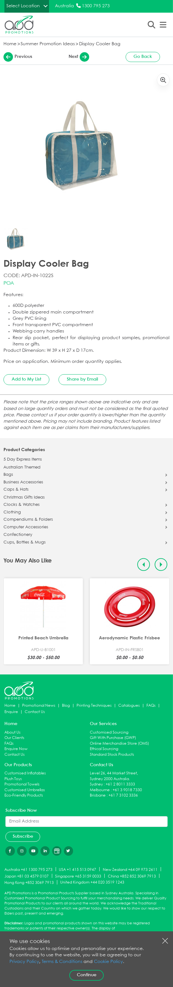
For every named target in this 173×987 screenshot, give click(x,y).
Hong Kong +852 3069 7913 (29, 883)
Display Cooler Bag (99, 44)
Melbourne (100, 790)
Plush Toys (13, 779)
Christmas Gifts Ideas (24, 498)
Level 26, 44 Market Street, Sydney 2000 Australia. (114, 776)
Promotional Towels (22, 784)
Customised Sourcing (109, 732)
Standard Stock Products (112, 754)
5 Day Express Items (22, 460)
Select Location (23, 6)
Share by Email (82, 379)
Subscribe (23, 836)
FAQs (151, 705)
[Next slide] (161, 564)
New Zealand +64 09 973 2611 (130, 869)
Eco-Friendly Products (23, 795)
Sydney (96, 784)
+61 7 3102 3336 (123, 795)
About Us (12, 732)
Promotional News (38, 705)
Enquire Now (16, 749)
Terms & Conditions (62, 962)
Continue (86, 975)
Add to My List (26, 379)
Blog (66, 705)
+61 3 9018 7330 (127, 790)
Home (9, 44)
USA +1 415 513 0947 (77, 869)
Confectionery (17, 535)
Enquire (11, 712)
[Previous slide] (143, 564)
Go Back (142, 56)
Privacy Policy (24, 962)
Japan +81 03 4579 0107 (26, 876)
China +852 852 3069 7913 (132, 876)
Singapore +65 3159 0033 (78, 876)
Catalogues (129, 705)
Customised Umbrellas (24, 790)
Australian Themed (21, 467)
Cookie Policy (108, 962)
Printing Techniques (94, 705)
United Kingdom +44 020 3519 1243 (92, 882)
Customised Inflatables (25, 773)
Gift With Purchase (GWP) (113, 738)
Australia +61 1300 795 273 (28, 869)
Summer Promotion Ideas (48, 44)
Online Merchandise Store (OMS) (119, 743)
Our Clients (14, 738)
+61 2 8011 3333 (120, 784)
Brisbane (98, 795)
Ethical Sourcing (104, 749)
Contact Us (35, 712)
